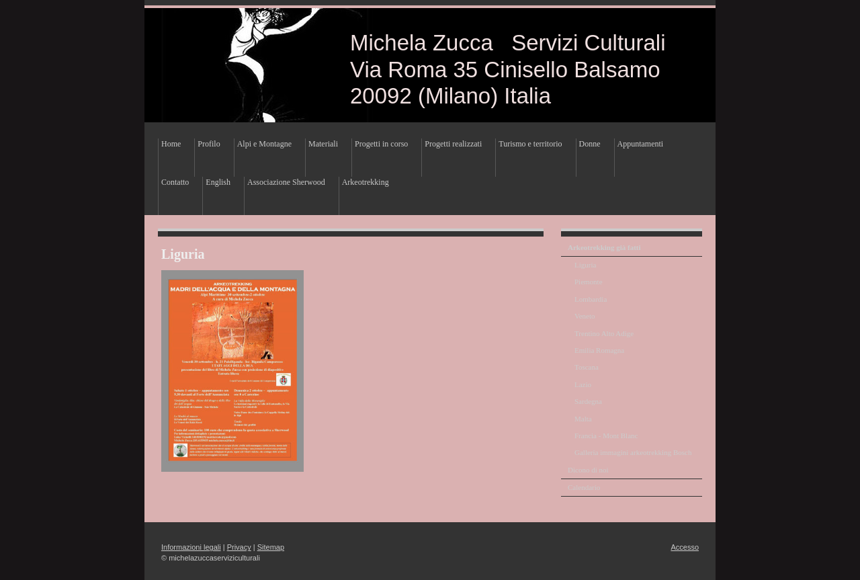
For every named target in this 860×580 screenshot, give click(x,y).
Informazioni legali (191, 547)
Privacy (239, 547)
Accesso (685, 547)
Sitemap (270, 547)
